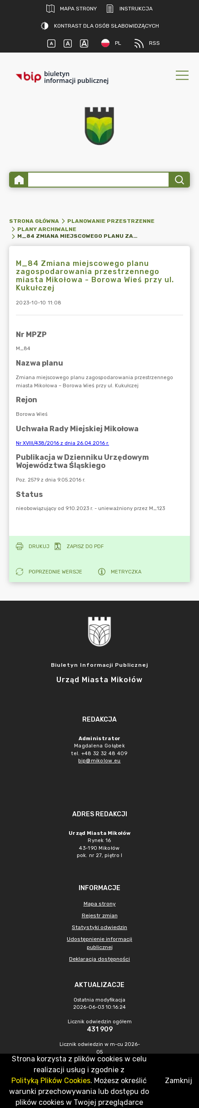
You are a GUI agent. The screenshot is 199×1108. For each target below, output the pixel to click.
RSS (147, 43)
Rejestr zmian (100, 915)
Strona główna (34, 221)
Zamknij (178, 1080)
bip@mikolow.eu (99, 761)
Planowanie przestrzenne (110, 221)
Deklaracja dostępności (99, 959)
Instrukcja (129, 9)
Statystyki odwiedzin (99, 927)
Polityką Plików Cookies (50, 1080)
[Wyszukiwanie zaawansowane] (98, 180)
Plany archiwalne (46, 229)
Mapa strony (71, 9)
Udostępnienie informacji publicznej (99, 943)
